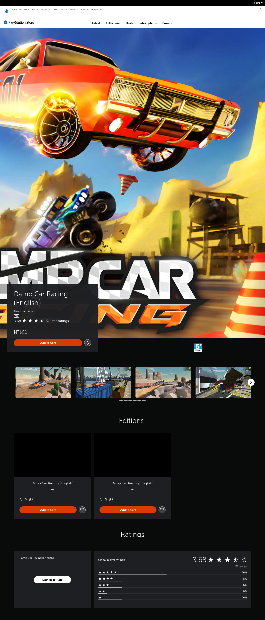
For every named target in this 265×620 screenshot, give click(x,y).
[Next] (251, 379)
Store (83, 9)
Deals (129, 19)
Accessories (59, 9)
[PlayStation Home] (6, 9)
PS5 (25, 9)
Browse (167, 19)
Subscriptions (148, 19)
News (73, 9)
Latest (96, 19)
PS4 (34, 9)
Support (95, 9)
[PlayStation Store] (20, 19)
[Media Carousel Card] (43, 379)
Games (15, 9)
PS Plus (44, 9)
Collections (113, 19)
